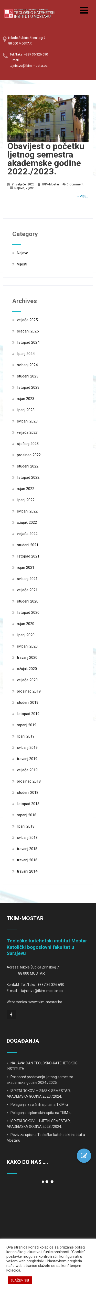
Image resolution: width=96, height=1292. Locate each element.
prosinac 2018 (29, 781)
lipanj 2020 (26, 635)
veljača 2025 (27, 320)
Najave (19, 188)
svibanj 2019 (27, 747)
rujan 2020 (25, 623)
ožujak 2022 (27, 522)
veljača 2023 (27, 432)
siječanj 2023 (28, 443)
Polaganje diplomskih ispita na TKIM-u (40, 1113)
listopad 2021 (28, 556)
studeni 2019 (27, 702)
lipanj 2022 (26, 500)
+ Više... (83, 196)
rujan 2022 (25, 488)
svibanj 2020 (27, 646)
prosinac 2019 (29, 691)
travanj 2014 (27, 871)
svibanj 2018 (27, 837)
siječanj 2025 (28, 331)
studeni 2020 (27, 601)
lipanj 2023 (26, 410)
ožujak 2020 (27, 668)
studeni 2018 (27, 792)
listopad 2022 (28, 477)
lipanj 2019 (26, 736)
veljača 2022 (27, 533)
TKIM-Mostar (50, 184)
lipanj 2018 (26, 826)
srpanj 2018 (26, 815)
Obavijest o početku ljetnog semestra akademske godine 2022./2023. (45, 158)
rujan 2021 (25, 567)
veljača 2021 (27, 590)
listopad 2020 (28, 612)
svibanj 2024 (27, 365)
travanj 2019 (27, 758)
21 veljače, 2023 (23, 184)
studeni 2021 (27, 545)
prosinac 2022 (29, 455)
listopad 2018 (28, 803)
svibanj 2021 (27, 578)
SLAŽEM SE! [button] (20, 1280)
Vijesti (30, 188)
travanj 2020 (27, 657)
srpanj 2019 (26, 725)
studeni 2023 (27, 376)
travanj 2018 (27, 849)
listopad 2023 (28, 387)
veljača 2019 (27, 770)
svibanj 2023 (27, 421)
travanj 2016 (27, 860)
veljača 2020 (27, 680)
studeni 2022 (27, 466)
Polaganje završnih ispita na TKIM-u (39, 1104)
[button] (84, 1156)
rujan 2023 (25, 398)
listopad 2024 (28, 342)
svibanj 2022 (27, 511)
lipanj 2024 (26, 353)
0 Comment (75, 184)
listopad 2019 (28, 713)
